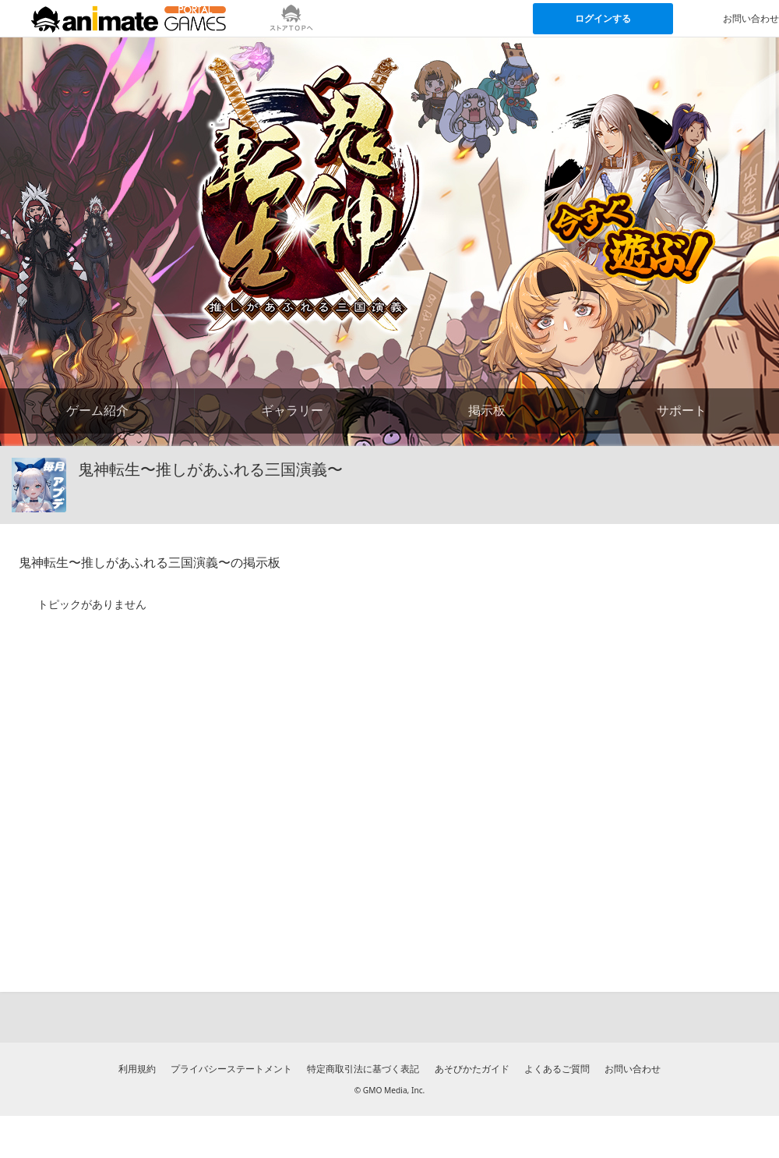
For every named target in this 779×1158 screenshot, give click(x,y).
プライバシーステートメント (231, 1068)
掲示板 (487, 410)
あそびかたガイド (472, 1068)
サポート (682, 410)
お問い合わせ (633, 1068)
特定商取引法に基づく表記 (363, 1068)
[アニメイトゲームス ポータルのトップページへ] (128, 18)
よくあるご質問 (557, 1068)
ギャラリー (292, 410)
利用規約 (137, 1068)
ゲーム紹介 (97, 410)
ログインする (603, 18)
